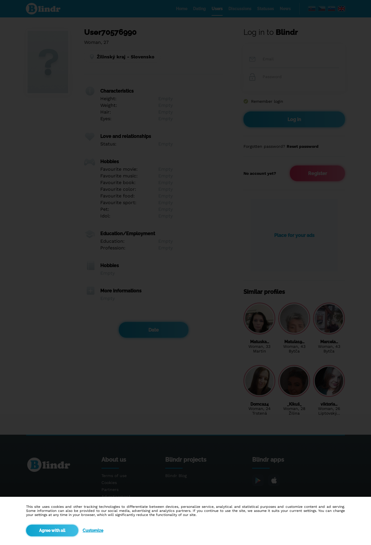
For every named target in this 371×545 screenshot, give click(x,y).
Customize (93, 530)
